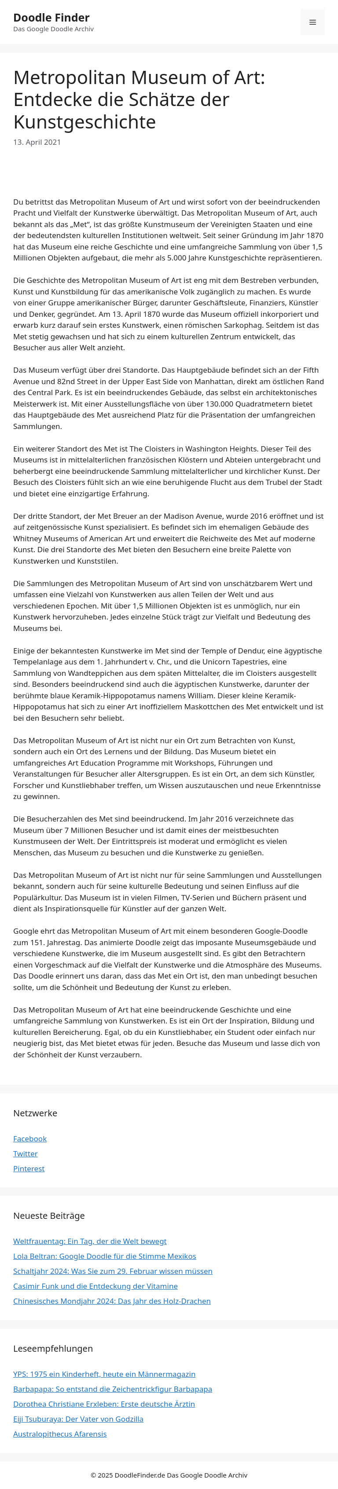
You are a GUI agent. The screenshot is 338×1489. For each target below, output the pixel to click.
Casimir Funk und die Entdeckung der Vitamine (95, 1286)
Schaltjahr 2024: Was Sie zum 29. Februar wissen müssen (113, 1271)
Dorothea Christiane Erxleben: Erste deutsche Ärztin (104, 1404)
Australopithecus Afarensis (60, 1434)
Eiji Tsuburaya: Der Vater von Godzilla (78, 1419)
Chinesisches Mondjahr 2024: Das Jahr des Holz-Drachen (112, 1301)
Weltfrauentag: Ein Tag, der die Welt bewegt (90, 1241)
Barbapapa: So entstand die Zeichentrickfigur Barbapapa (112, 1389)
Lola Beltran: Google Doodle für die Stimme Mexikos (104, 1256)
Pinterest (28, 1168)
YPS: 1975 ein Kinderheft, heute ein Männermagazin (104, 1374)
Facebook (30, 1138)
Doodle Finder (51, 17)
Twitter (25, 1153)
